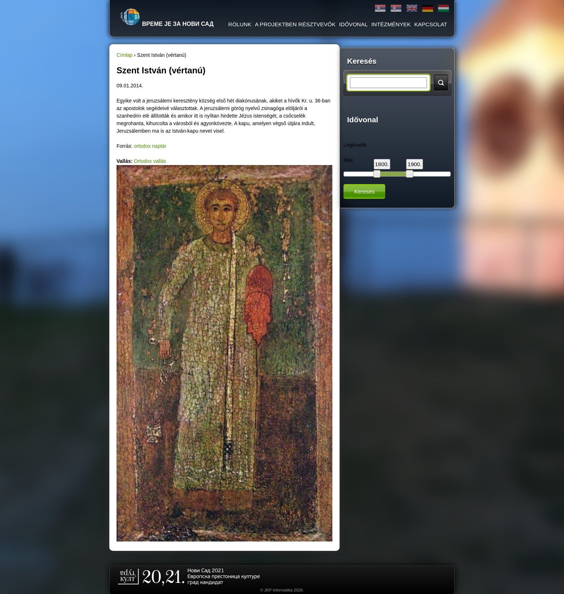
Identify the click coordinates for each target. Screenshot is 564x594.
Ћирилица (380, 8)
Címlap (124, 55)
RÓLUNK (239, 24)
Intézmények (390, 24)
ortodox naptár (150, 146)
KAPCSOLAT (430, 24)
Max (348, 160)
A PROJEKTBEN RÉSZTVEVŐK (295, 24)
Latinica (396, 8)
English (411, 8)
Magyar (443, 8)
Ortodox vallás (150, 161)
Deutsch (427, 8)
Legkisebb (355, 145)
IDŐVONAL (353, 24)
